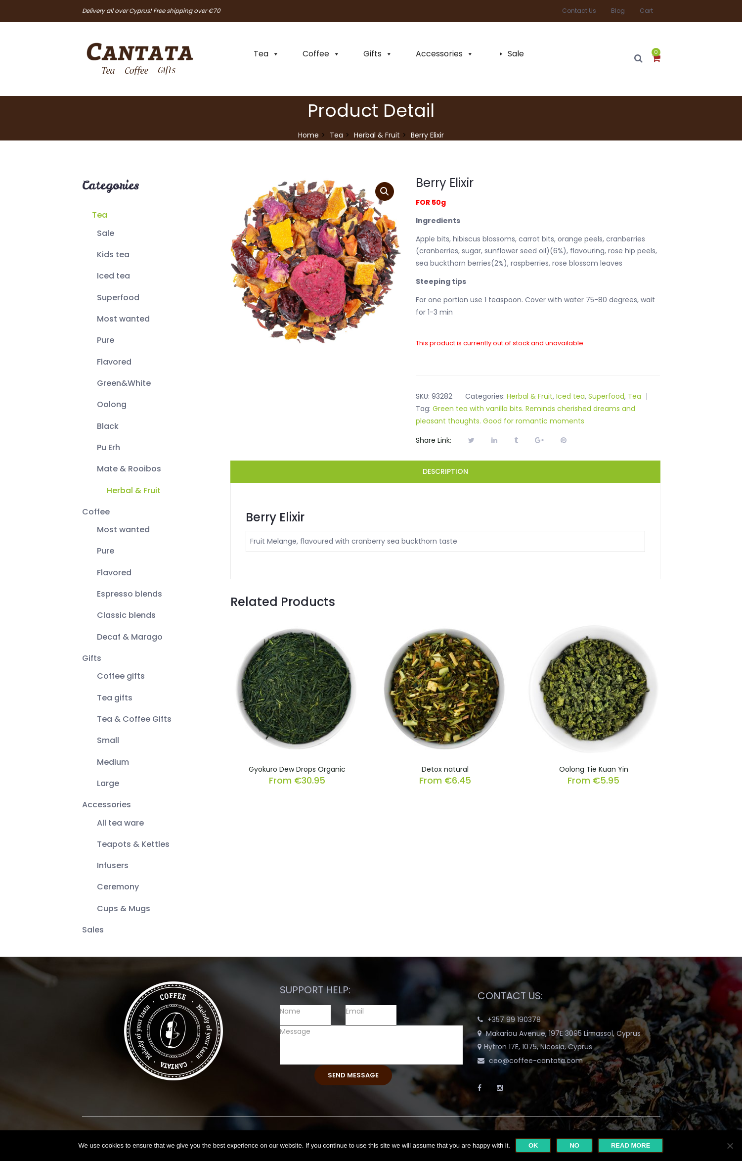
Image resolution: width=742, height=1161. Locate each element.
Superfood (118, 297)
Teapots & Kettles (133, 844)
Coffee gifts (121, 676)
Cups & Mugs (123, 908)
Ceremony (118, 886)
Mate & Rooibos (129, 468)
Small (108, 740)
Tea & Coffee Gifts (134, 719)
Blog (618, 10)
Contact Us (579, 10)
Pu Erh (108, 447)
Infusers (113, 865)
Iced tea (113, 275)
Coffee (316, 53)
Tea (261, 53)
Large (108, 783)
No (574, 1145)
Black (108, 426)
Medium (113, 762)
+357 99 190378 (514, 1019)
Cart (646, 10)
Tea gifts (114, 697)
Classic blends (126, 615)
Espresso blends (129, 594)
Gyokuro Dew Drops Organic (297, 769)
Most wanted (123, 319)
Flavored (114, 362)
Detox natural (445, 769)
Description (445, 471)
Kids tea (113, 254)
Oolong (112, 404)
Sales (93, 929)
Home (308, 135)
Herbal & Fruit (377, 135)
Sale (516, 53)
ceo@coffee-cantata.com (536, 1061)
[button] (656, 59)
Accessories (439, 53)
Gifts (372, 53)
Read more (630, 1145)
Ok (533, 1145)
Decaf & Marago (130, 637)
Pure (105, 340)
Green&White (124, 383)
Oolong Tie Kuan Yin (593, 769)
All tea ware (120, 823)
